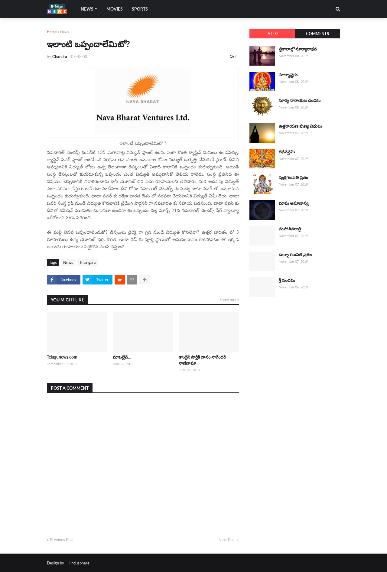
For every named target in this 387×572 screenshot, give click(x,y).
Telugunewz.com (62, 356)
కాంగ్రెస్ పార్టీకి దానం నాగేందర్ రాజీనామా (202, 360)
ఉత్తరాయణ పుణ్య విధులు (300, 125)
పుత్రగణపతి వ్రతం (293, 177)
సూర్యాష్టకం (288, 74)
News (64, 31)
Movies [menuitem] (114, 8)
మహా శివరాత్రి (290, 228)
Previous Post (62, 539)
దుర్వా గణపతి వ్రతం (295, 254)
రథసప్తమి (287, 151)
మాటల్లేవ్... (122, 356)
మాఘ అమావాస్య (293, 203)
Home (52, 31)
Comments (317, 33)
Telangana (88, 262)
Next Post (227, 539)
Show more (229, 299)
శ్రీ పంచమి (287, 280)
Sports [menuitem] (140, 8)
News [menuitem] (87, 8)
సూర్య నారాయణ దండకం (299, 100)
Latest (272, 33)
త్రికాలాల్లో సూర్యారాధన (298, 48)
